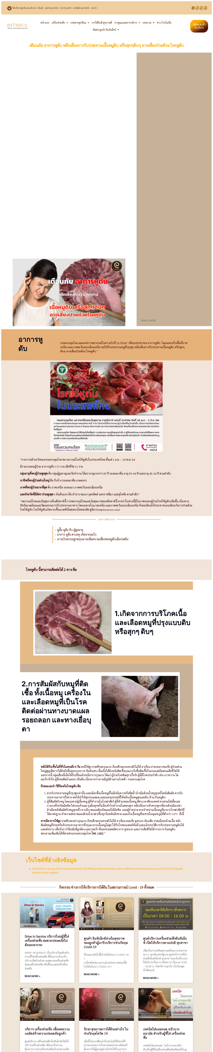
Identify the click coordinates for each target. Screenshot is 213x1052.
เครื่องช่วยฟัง (60, 22)
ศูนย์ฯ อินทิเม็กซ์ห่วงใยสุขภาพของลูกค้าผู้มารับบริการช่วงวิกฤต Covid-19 (106, 942)
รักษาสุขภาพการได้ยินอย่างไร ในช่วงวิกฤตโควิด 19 (106, 1031)
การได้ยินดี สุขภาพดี (102, 22)
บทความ (148, 22)
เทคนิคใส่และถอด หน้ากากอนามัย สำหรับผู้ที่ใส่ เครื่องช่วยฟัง (164, 1033)
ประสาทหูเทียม (79, 22)
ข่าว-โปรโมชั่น (164, 22)
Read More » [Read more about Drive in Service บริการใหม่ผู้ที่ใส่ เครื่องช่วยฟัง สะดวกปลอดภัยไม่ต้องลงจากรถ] (32, 976)
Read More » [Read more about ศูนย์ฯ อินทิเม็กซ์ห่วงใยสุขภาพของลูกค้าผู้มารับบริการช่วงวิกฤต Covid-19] (91, 974)
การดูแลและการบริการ (127, 22)
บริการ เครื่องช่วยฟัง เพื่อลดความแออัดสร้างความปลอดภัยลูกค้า (47, 1031)
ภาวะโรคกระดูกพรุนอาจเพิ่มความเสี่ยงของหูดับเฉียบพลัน (92, 539)
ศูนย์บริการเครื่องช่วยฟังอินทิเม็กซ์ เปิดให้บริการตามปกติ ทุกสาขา (165, 940)
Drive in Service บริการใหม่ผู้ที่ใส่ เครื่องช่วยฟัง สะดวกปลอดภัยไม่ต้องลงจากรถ (47, 940)
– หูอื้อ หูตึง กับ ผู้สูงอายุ (68, 530)
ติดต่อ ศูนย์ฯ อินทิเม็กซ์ (106, 30)
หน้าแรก (44, 22)
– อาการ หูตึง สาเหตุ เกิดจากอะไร (75, 534)
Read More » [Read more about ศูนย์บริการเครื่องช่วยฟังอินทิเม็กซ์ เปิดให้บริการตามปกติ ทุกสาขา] (151, 977)
